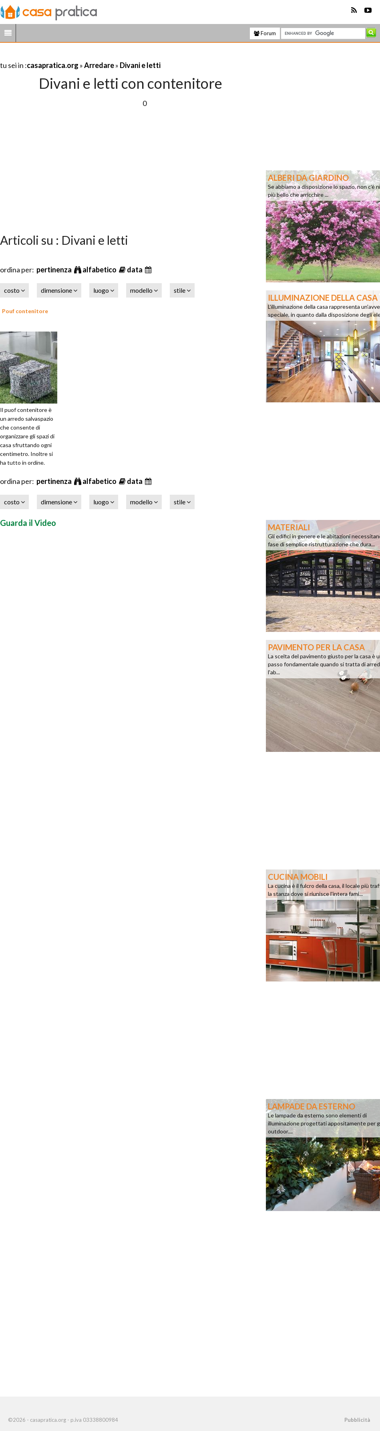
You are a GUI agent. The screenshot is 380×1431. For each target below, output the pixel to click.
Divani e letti (140, 65)
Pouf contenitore (25, 311)
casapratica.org (52, 65)
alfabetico (100, 269)
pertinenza (54, 269)
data (135, 269)
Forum (265, 33)
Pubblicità (357, 1420)
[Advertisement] (93, 55)
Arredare (99, 65)
